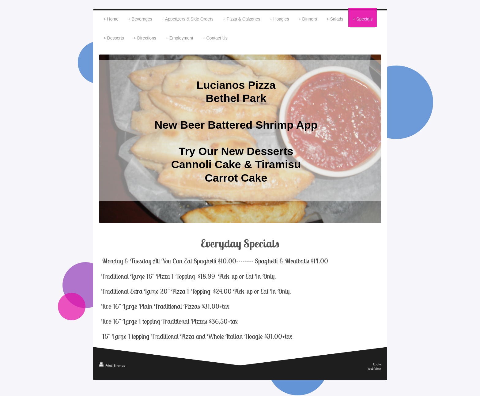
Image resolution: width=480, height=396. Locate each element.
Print (105, 366)
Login (377, 364)
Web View (374, 369)
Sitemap (119, 366)
